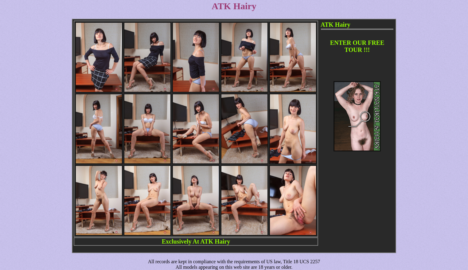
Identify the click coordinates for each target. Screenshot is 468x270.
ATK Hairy (215, 241)
